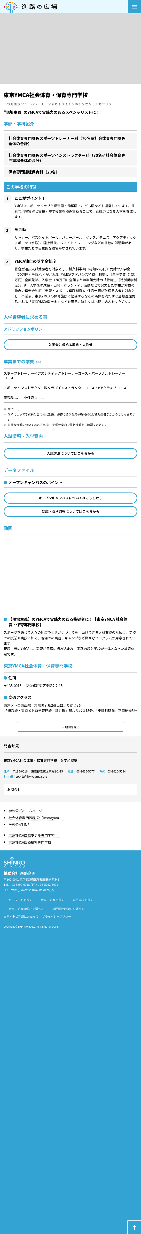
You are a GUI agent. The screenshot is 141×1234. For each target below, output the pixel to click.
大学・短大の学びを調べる (26, 909)
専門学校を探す (83, 900)
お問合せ (14, 789)
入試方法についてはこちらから (70, 453)
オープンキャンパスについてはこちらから (70, 497)
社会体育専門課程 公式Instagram (33, 817)
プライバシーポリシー (56, 916)
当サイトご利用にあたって (21, 916)
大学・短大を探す (52, 900)
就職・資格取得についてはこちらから (70, 511)
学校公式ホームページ (25, 810)
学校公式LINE (18, 824)
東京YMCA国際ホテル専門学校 (31, 835)
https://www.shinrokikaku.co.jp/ (32, 890)
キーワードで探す (20, 900)
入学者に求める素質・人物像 (70, 344)
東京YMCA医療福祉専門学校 (29, 842)
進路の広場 (66, 6)
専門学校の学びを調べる (68, 909)
